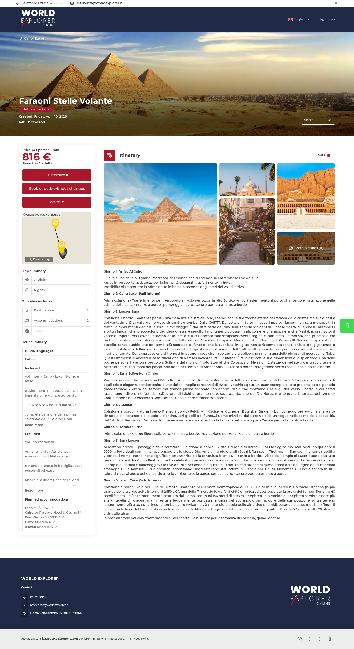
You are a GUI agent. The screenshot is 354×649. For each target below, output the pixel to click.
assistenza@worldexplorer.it (99, 3)
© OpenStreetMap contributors (41, 214)
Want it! (57, 202)
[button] (68, 248)
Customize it (56, 175)
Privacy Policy (139, 638)
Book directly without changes (57, 188)
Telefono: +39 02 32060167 (42, 3)
